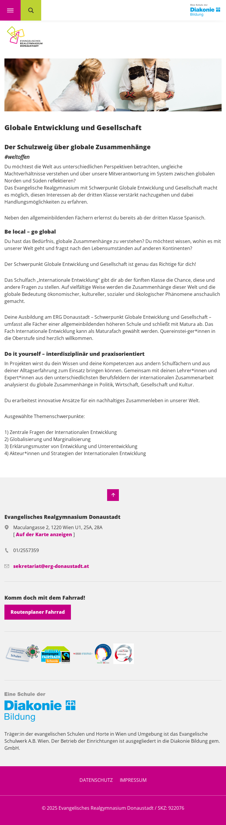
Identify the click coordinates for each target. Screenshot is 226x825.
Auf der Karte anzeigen (44, 534)
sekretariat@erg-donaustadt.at (51, 566)
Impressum (133, 780)
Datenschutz (96, 780)
